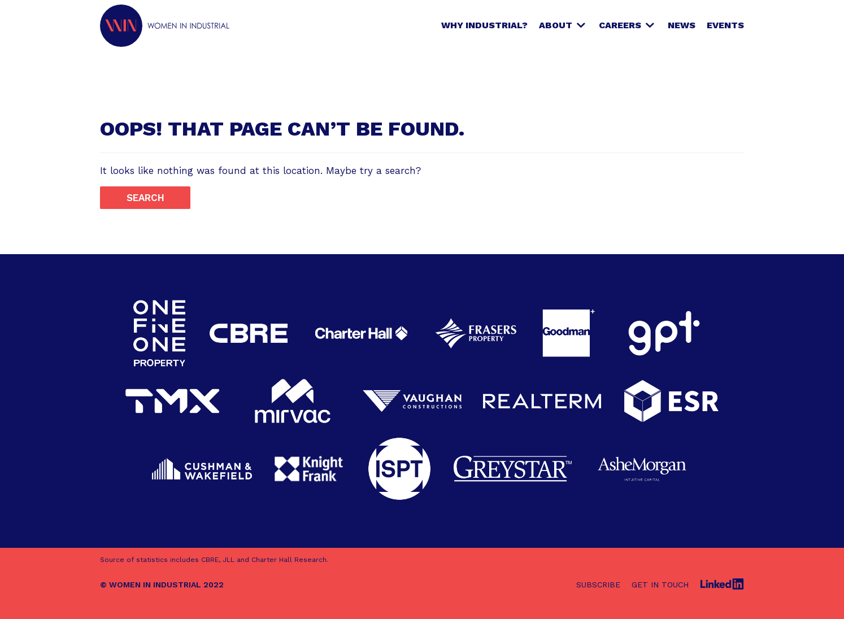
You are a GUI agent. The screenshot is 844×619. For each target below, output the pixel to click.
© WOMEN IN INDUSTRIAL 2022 (162, 584)
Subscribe (598, 584)
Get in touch (660, 584)
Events (725, 25)
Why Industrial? (484, 25)
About (555, 25)
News (681, 25)
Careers (620, 25)
